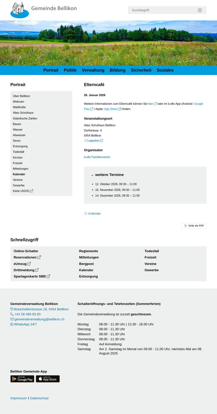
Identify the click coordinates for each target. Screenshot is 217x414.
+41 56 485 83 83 (28, 314)
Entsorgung (20, 146)
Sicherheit (141, 70)
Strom (17, 140)
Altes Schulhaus (23, 112)
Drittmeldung (24, 270)
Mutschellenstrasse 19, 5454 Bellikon (41, 309)
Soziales (165, 70)
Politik (70, 70)
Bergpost (86, 264)
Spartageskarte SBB (30, 276)
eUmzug (20, 264)
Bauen (17, 124)
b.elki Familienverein (97, 157)
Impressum (18, 398)
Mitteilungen (21, 168)
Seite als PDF (194, 225)
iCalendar (92, 213)
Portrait (50, 70)
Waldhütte (19, 107)
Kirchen (18, 157)
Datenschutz (39, 398)
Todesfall (18, 151)
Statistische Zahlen (25, 118)
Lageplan (91, 140)
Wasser (18, 129)
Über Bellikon (21, 96)
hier (150, 103)
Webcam (18, 101)
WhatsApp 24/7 (25, 324)
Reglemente (88, 251)
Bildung (118, 70)
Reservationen (25, 257)
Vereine (18, 179)
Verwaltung (93, 70)
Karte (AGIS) (21, 190)
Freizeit (17, 163)
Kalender (19, 174)
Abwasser (19, 135)
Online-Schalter (26, 251)
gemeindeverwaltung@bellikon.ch (39, 319)
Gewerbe (19, 185)
